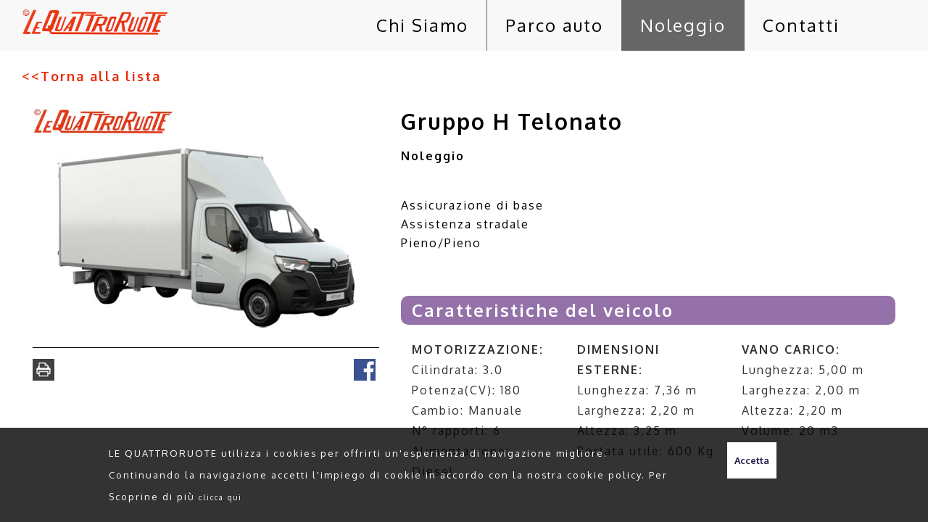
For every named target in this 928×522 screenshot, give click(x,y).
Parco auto (554, 25)
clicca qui (220, 497)
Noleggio (683, 25)
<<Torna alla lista (91, 76)
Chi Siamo (422, 25)
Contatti (801, 25)
